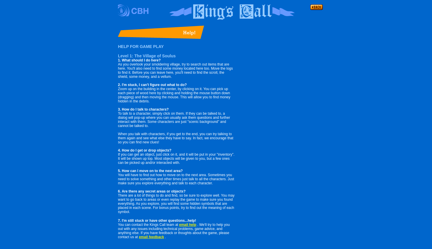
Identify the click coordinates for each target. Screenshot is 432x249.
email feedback (151, 237)
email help (187, 225)
